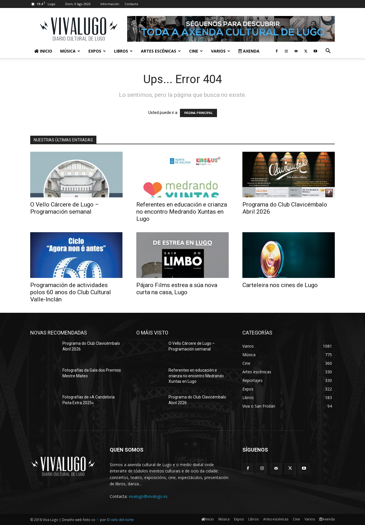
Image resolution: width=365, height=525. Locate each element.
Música (70, 51)
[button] (328, 51)
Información (109, 4)
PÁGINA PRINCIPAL (198, 113)
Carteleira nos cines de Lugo (280, 285)
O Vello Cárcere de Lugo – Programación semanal (64, 208)
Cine (196, 51)
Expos (97, 51)
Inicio (43, 51)
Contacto (131, 4)
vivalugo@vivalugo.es (148, 496)
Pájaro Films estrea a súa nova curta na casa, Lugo (176, 289)
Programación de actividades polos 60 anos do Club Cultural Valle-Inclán (70, 292)
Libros (123, 51)
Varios (220, 51)
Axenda (248, 51)
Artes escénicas (161, 51)
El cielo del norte (120, 519)
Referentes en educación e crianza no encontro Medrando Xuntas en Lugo (181, 211)
